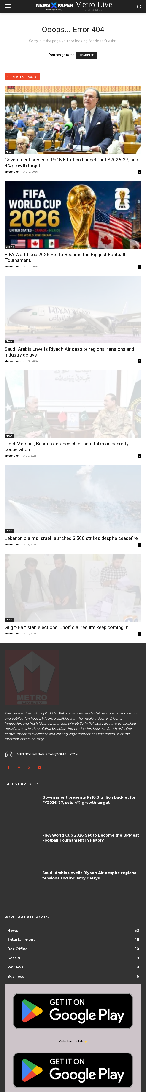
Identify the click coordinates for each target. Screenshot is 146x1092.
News (9, 152)
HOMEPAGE (87, 55)
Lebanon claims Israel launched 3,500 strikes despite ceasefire (71, 538)
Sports (10, 246)
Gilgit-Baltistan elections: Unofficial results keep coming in (66, 627)
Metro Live (12, 171)
